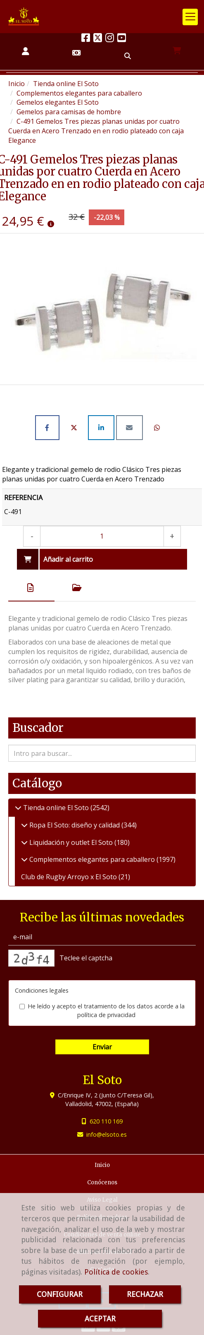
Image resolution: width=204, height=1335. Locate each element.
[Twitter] (97, 38)
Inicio (102, 1165)
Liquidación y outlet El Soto (71, 842)
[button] (25, 51)
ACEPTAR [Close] (100, 1318)
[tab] (31, 588)
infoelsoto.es (106, 1134)
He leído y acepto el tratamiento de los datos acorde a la (102, 1010)
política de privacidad (106, 1015)
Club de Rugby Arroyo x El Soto (70, 876)
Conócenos (102, 1182)
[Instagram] (109, 38)
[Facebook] (85, 38)
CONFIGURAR (60, 1294)
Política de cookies (116, 1272)
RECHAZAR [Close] (145, 1294)
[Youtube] (121, 38)
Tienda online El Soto (55, 807)
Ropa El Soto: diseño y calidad (74, 825)
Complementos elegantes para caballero (92, 859)
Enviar (102, 1046)
